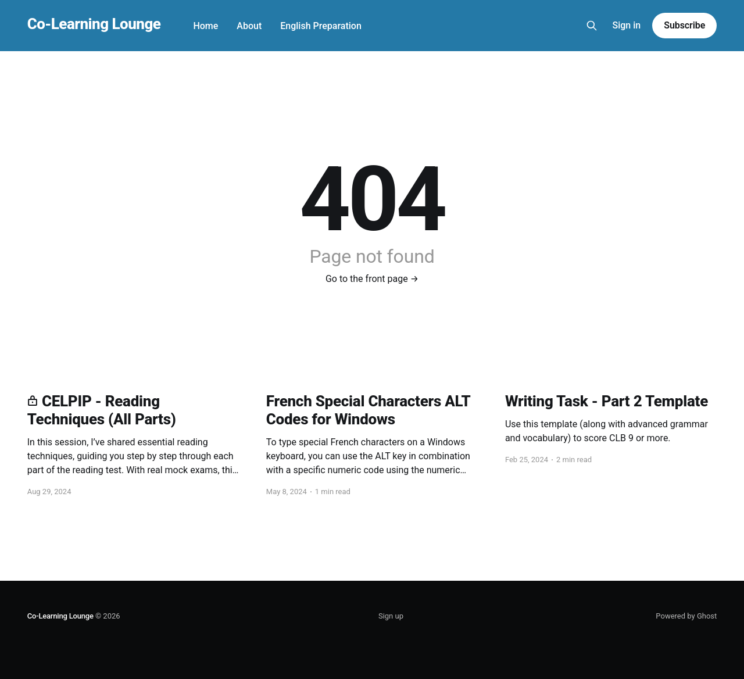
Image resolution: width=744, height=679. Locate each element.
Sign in (627, 25)
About (249, 25)
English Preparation (321, 25)
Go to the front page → (372, 278)
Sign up (390, 616)
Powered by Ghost (686, 616)
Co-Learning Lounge (94, 24)
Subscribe (684, 25)
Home (205, 25)
